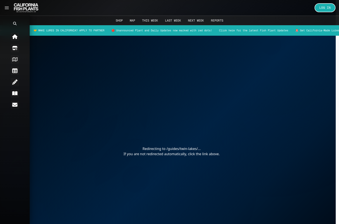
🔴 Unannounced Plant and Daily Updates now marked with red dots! (166, 30)
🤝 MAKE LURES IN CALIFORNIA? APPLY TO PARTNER (73, 30)
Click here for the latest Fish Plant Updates (258, 30)
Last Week (173, 20)
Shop (119, 20)
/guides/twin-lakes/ (185, 148)
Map (132, 20)
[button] (6, 23)
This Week (150, 20)
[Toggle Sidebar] (6, 8)
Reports (217, 20)
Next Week (196, 20)
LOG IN (325, 8)
